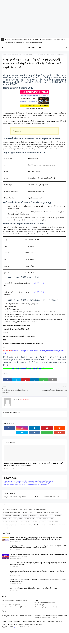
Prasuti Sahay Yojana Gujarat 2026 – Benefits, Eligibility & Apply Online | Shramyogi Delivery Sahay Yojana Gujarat (38, 580)
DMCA (4, 624)
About (10, 621)
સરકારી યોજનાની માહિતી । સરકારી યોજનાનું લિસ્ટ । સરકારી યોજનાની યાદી (17, 616)
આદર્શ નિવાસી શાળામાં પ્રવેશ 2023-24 (11, 512)
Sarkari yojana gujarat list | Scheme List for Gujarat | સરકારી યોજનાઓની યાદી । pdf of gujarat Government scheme (34, 464)
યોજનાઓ (35, 521)
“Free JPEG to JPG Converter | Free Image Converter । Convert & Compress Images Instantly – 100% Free (51, 616)
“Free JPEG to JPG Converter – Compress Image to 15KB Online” (25, 624)
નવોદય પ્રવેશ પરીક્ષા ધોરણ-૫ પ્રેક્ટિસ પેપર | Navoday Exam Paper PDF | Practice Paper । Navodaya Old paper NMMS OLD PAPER (38, 555)
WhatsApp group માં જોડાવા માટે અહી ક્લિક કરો (47, 497)
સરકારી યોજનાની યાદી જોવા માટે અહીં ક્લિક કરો (14, 607)
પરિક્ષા (15, 518)
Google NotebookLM (12, 509)
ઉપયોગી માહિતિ (16, 515)
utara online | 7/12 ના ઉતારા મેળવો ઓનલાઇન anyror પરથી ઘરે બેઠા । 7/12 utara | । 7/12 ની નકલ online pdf (37, 572)
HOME (36, 600)
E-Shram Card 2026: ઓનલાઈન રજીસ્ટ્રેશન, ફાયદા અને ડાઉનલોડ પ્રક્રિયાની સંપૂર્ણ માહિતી (28, 481)
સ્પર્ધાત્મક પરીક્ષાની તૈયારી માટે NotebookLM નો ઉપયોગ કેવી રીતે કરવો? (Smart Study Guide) (28, 483)
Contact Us (17, 621)
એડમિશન (25, 515)
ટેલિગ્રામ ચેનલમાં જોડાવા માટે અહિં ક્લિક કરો (15, 497)
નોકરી (10, 518)
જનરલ (4, 518)
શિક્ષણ (8, 54)
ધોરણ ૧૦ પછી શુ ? (39, 605)
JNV (21, 509)
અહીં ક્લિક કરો (38, 283)
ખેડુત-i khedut (58, 515)
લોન (17, 525)
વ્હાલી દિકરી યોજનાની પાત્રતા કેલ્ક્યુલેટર (14, 42)
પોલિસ (20, 518)
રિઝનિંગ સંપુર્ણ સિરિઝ (53, 521)
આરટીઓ (25, 512)
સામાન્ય (5, 528)
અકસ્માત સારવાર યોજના (40, 509)
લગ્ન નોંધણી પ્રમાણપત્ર (8, 525)
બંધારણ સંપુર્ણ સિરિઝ (29, 518)
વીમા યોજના (23, 525)
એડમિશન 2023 (33, 515)
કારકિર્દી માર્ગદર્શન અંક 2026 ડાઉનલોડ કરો (21, 39)
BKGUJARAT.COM (34, 48)
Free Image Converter (59, 39)
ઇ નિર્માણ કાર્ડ (39, 512)
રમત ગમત (43, 521)
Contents (16, 131)
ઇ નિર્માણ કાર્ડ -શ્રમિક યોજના (51, 512)
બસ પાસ (39, 518)
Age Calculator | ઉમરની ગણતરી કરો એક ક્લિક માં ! (14, 600)
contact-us (59, 621)
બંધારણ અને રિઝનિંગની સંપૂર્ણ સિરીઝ (34, 42)
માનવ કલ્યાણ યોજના (26, 521)
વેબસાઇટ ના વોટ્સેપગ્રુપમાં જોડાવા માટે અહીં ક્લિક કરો (48, 607)
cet (3, 509)
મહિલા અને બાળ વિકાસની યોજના (10, 521)
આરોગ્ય (31, 512)
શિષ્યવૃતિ (36, 525)
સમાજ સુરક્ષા (44, 525)
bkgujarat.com (24, 399)
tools (30, 509)
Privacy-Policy (41, 621)
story (25, 509)
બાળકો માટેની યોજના (48, 518)
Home (7, 39)
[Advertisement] (34, 6)
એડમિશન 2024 (43, 515)
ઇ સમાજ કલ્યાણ (7, 515)
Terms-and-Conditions (29, 621)
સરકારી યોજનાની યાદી (46, 39)
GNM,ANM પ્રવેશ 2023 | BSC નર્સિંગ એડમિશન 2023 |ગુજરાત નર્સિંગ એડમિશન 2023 (33, 588)
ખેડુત (51, 515)
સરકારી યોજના (52, 525)
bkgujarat (15, 627)
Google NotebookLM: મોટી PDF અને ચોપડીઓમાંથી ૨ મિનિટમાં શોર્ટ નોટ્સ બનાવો (25, 484)
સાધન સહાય (62, 525)
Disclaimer (51, 621)
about (35, 39)
